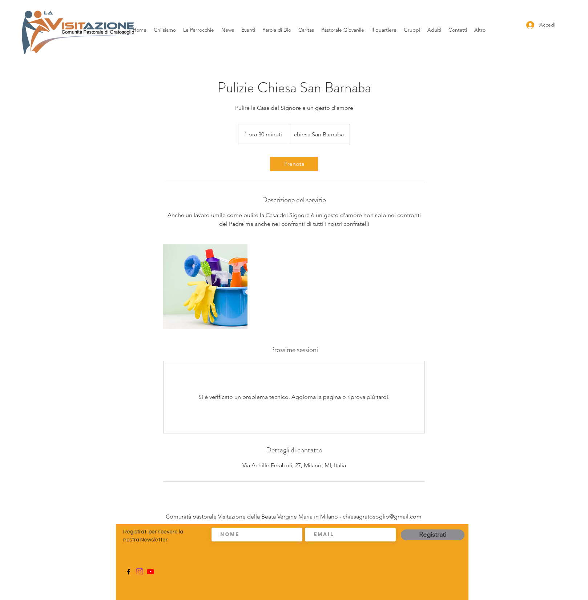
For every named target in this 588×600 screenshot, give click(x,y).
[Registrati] (432, 534)
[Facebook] (128, 571)
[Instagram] (139, 571)
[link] (294, 164)
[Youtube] (150, 571)
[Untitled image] (205, 286)
